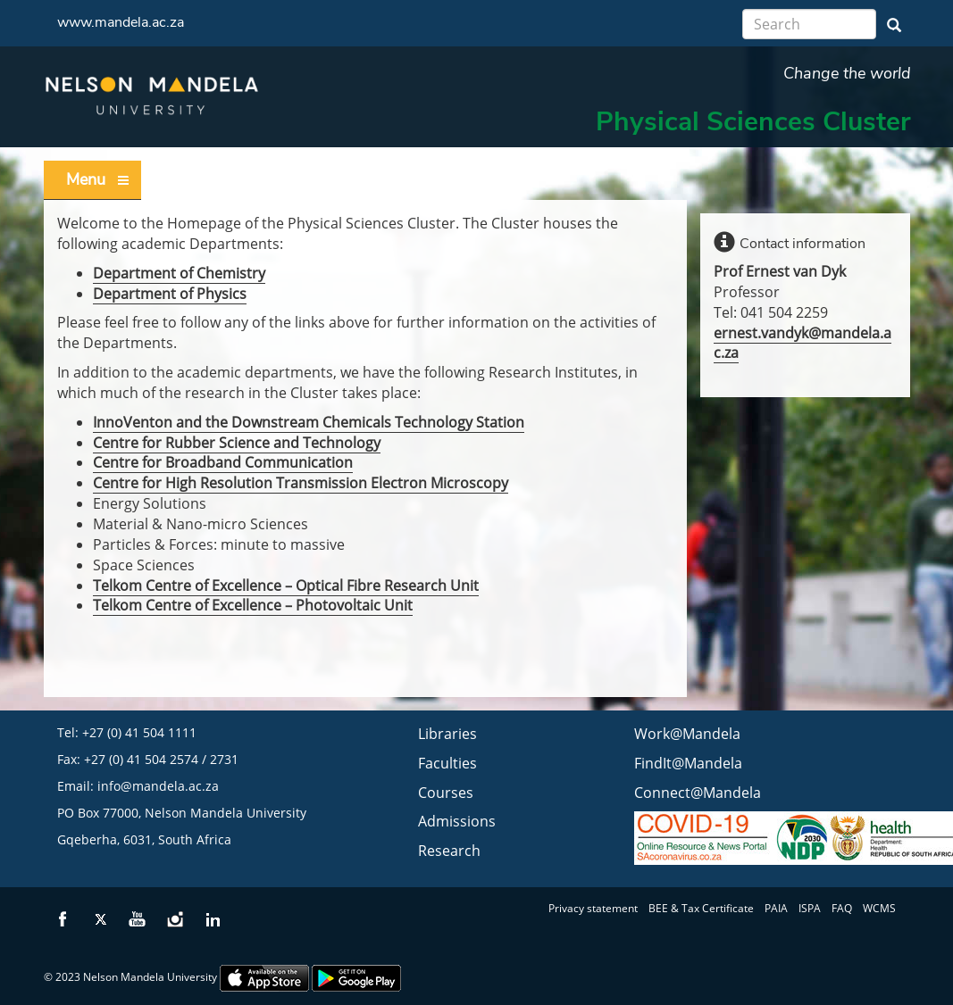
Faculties (447, 763)
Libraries (447, 733)
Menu (98, 180)
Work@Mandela (687, 733)
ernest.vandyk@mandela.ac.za (802, 343)
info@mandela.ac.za (158, 785)
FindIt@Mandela (688, 763)
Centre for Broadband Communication (223, 462)
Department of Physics (170, 293)
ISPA (809, 908)
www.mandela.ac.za (120, 22)
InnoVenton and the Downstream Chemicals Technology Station (308, 422)
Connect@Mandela (697, 792)
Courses (445, 792)
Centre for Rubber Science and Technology (236, 443)
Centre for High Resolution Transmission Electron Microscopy (300, 483)
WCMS (879, 908)
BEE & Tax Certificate (701, 908)
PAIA (776, 908)
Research (449, 850)
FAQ (842, 908)
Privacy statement (593, 908)
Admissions (457, 821)
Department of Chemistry (179, 273)
